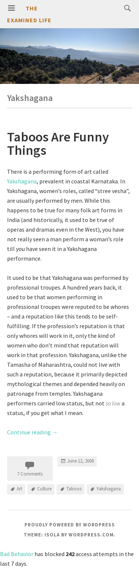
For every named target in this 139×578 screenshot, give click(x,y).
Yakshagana (22, 181)
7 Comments (30, 474)
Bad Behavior (16, 554)
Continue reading (32, 432)
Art (19, 489)
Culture (44, 489)
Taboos (74, 489)
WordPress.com (91, 535)
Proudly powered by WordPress (69, 525)
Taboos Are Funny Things (58, 143)
